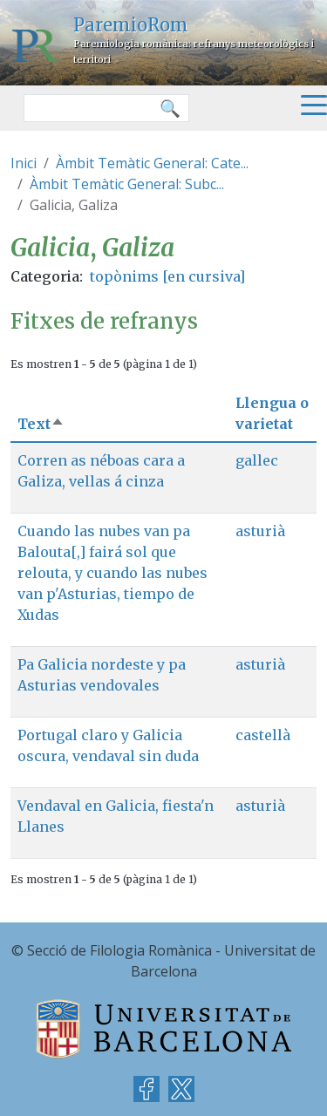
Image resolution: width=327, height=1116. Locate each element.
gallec (256, 460)
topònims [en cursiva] (167, 276)
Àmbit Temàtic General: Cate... (152, 163)
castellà (262, 735)
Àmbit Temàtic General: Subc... (127, 184)
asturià (260, 531)
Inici (23, 163)
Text (41, 423)
